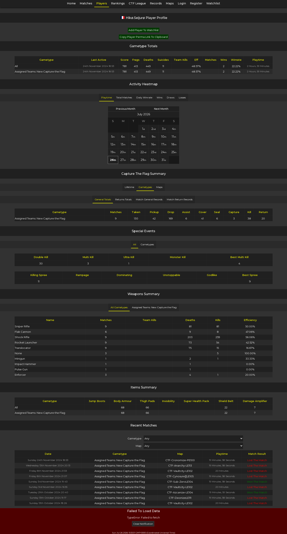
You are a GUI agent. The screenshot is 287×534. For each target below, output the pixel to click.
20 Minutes (221, 470)
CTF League (137, 3)
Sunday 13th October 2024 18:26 (48, 503)
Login (182, 3)
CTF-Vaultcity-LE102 (180, 470)
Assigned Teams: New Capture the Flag (119, 460)
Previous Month (125, 108)
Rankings (118, 3)
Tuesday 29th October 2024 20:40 (48, 492)
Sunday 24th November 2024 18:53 (48, 460)
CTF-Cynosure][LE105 (180, 476)
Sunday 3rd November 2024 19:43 (48, 481)
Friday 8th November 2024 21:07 (48, 476)
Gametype (135, 438)
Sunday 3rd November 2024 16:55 (48, 486)
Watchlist (213, 3)
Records (156, 3)
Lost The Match (257, 460)
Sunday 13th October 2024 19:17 (48, 497)
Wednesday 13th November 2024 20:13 (48, 465)
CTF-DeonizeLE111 (180, 497)
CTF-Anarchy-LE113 (180, 465)
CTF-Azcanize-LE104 (180, 492)
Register (196, 3)
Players (101, 3)
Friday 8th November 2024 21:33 (48, 470)
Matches (86, 3)
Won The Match (257, 481)
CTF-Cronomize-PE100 (180, 460)
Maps (170, 3)
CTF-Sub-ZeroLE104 (180, 481)
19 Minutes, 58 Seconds (222, 460)
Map (139, 445)
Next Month (161, 108)
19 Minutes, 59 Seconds (222, 492)
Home (71, 3)
